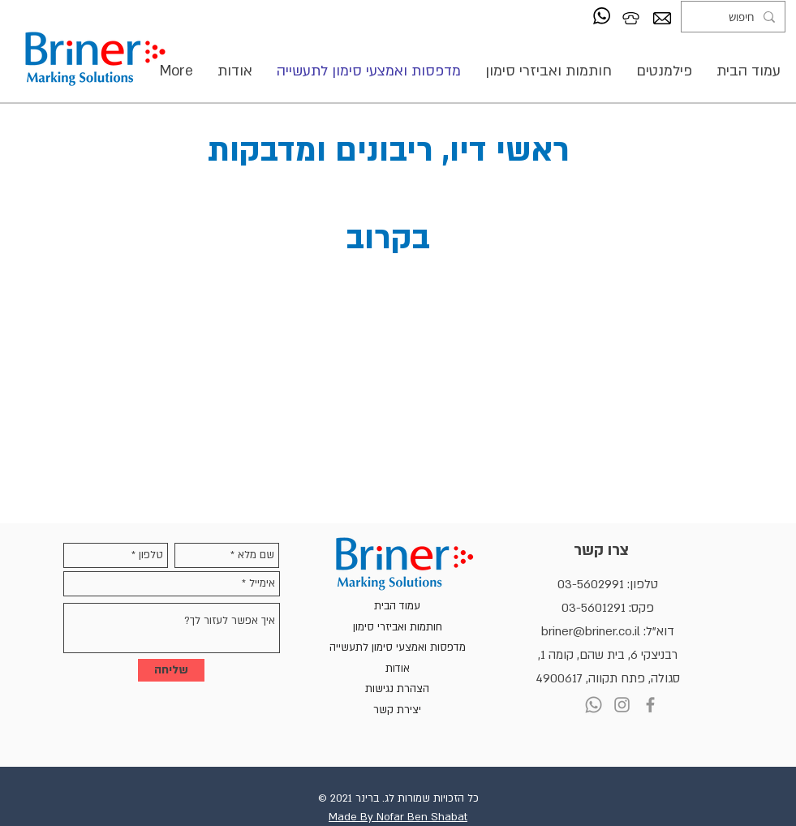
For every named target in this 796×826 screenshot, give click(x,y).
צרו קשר (601, 550)
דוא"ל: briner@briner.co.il (607, 631)
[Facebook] (650, 705)
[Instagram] (622, 705)
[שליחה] (171, 670)
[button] (548, 71)
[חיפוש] (735, 17)
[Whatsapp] (593, 705)
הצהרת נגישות (397, 689)
